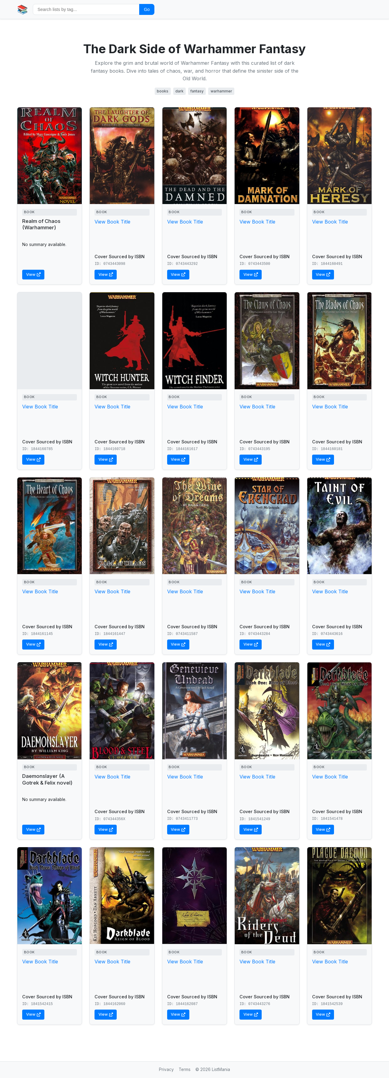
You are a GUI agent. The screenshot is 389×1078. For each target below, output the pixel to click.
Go (147, 9)
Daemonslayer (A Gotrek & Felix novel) (47, 779)
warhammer (221, 91)
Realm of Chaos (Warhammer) (41, 224)
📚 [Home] (22, 9)
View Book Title (112, 222)
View (33, 274)
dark (179, 91)
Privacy (166, 1069)
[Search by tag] (86, 9)
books (162, 91)
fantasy (197, 91)
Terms (185, 1069)
